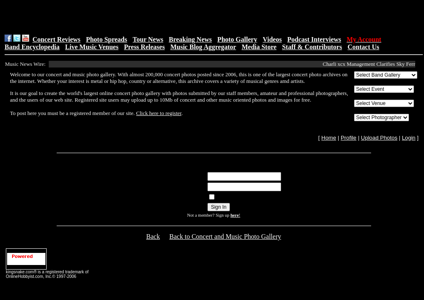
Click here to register (159, 113)
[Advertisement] (187, 17)
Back (153, 236)
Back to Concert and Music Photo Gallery (225, 236)
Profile (349, 138)
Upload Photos (379, 138)
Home (329, 138)
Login (409, 138)
